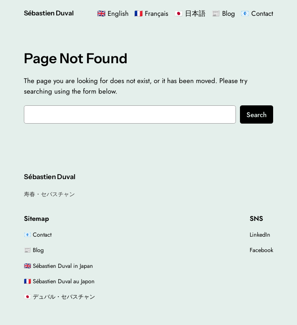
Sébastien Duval (49, 13)
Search (256, 115)
